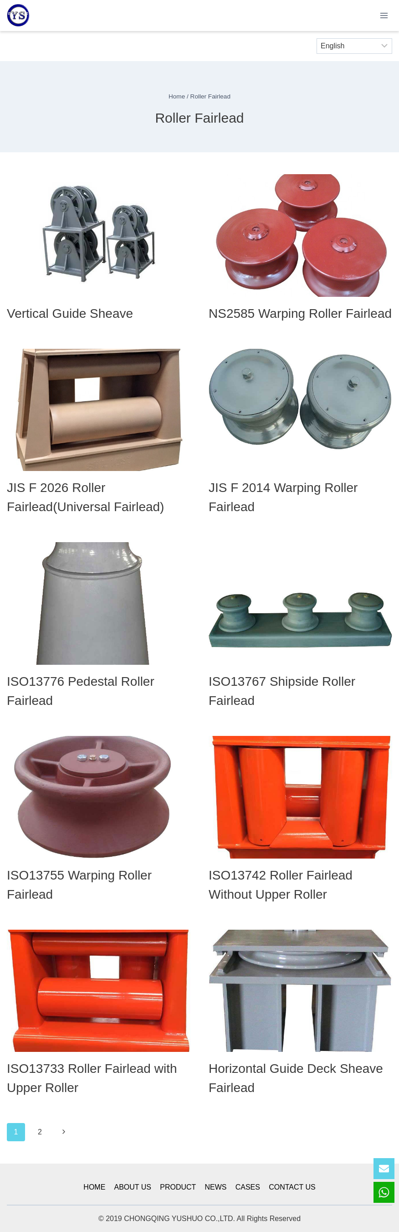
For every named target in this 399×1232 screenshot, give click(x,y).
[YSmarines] (18, 16)
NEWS (216, 1187)
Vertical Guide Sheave (70, 313)
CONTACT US (292, 1187)
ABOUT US (133, 1187)
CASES (247, 1187)
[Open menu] (383, 15)
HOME (94, 1187)
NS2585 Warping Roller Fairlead (300, 313)
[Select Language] (354, 46)
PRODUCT (178, 1187)
